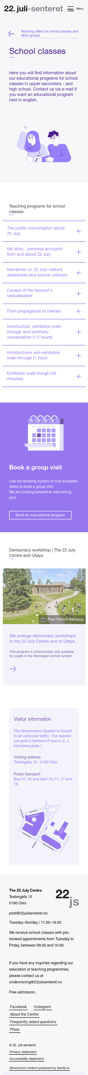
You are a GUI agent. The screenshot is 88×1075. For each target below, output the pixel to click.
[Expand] (44, 248)
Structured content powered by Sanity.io (39, 1068)
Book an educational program (40, 532)
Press (14, 1029)
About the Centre (24, 1014)
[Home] (33, 10)
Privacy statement (23, 1052)
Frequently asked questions (33, 1022)
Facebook (18, 1007)
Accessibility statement (27, 1059)
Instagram (42, 1007)
